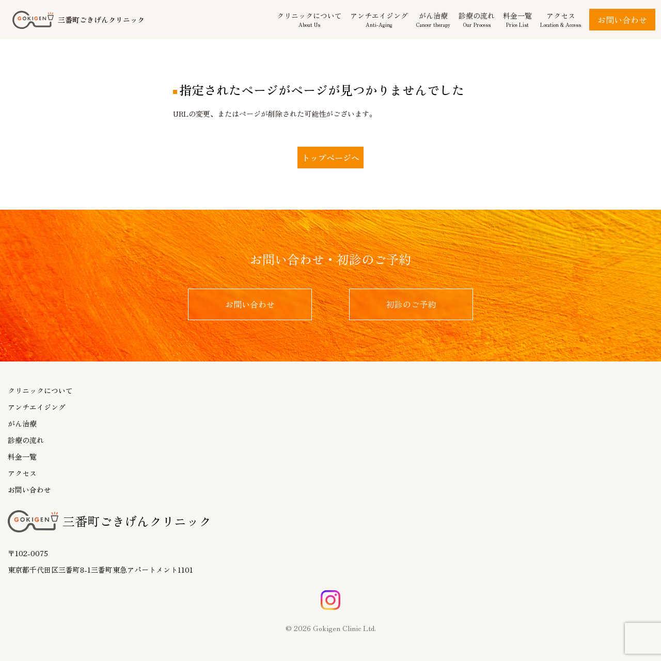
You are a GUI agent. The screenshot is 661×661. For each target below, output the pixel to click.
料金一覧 (22, 456)
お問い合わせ (622, 19)
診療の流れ (26, 440)
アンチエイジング (37, 407)
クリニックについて (40, 390)
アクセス (22, 473)
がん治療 (22, 423)
